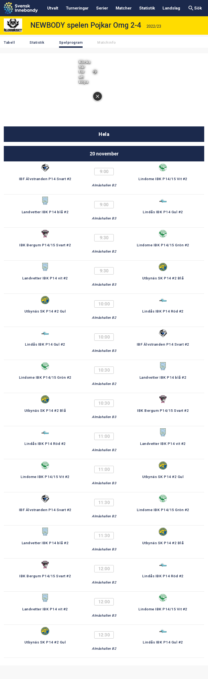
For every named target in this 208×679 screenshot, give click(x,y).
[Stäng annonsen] (97, 96)
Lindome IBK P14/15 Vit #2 (162, 179)
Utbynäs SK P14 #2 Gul (45, 311)
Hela (104, 134)
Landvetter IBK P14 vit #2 (45, 278)
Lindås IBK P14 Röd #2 (163, 311)
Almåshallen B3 (104, 218)
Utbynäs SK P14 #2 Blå (163, 278)
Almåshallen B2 (104, 185)
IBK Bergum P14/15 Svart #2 (45, 245)
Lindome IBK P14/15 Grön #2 (163, 245)
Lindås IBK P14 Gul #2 (163, 212)
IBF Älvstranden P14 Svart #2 (45, 179)
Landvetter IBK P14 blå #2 (45, 212)
